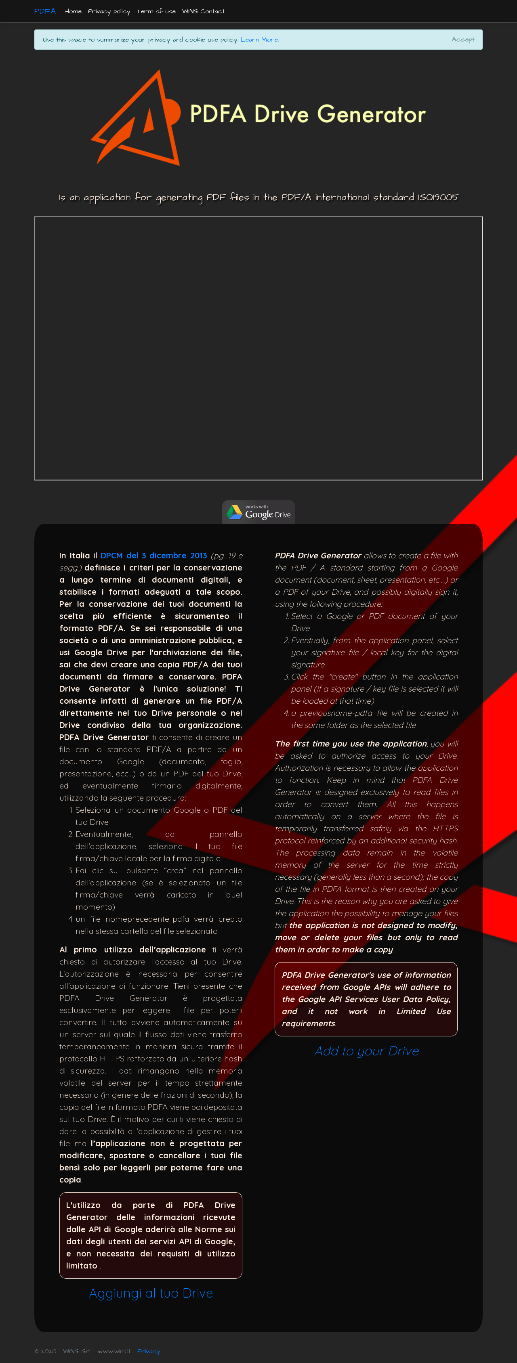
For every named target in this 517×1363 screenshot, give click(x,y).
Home (73, 11)
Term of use (156, 11)
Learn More (259, 39)
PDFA (45, 11)
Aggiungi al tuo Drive (151, 1293)
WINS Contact (203, 11)
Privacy (148, 1351)
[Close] (463, 39)
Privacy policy (109, 11)
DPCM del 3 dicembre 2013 (154, 555)
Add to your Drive (366, 1050)
